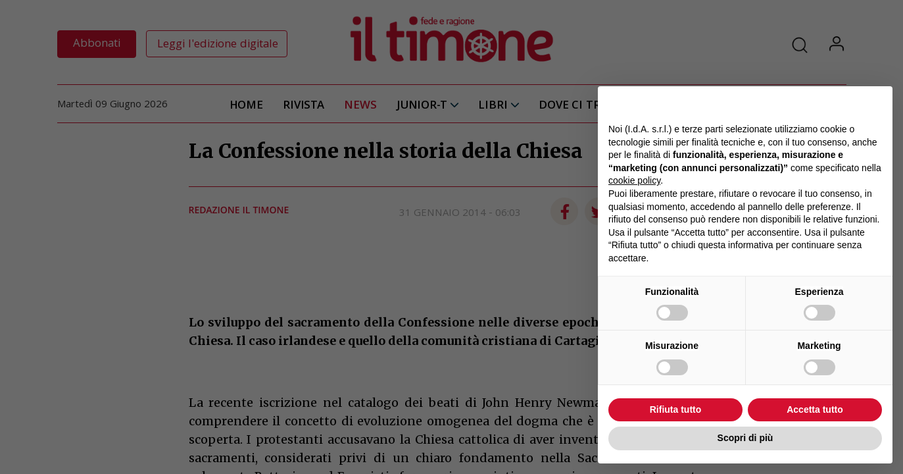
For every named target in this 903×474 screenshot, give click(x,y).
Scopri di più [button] (745, 438)
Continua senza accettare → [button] (821, 103)
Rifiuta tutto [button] (676, 409)
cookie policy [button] (634, 180)
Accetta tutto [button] (815, 409)
